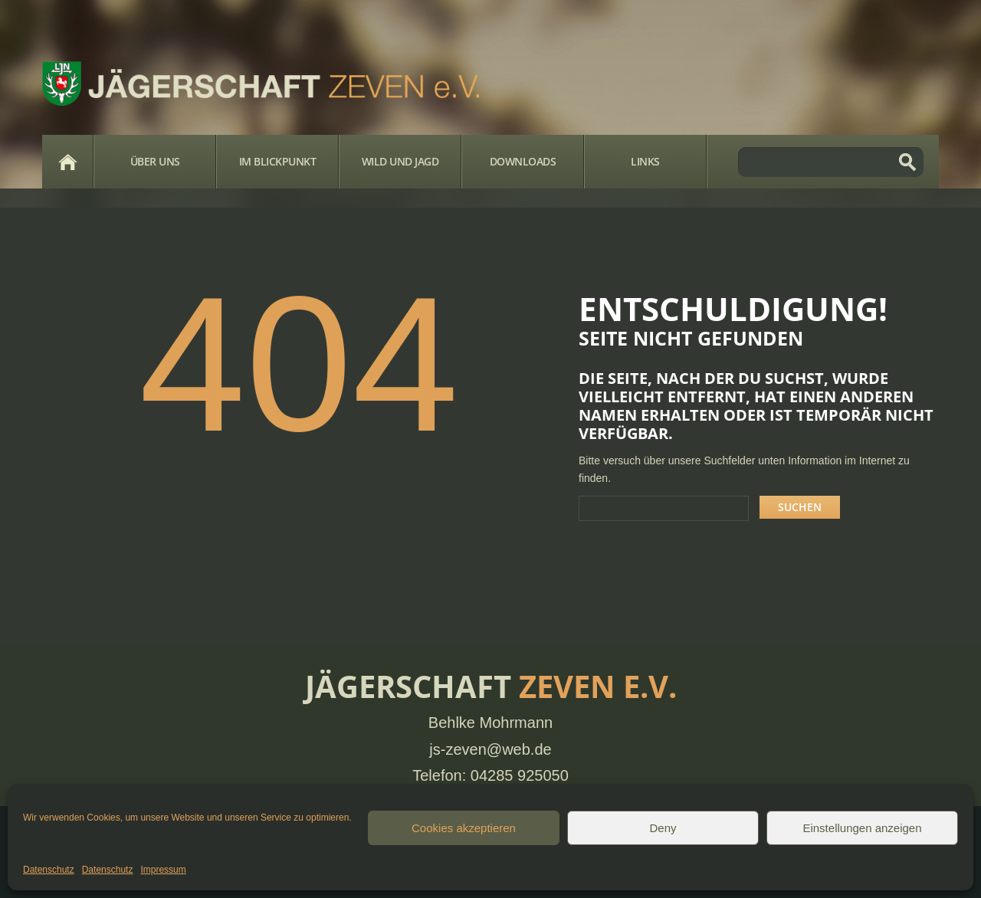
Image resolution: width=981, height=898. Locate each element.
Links (645, 161)
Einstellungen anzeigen (861, 827)
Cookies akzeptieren (464, 827)
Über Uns (155, 161)
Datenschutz (48, 869)
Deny (662, 827)
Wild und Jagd (400, 161)
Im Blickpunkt (278, 161)
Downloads (523, 161)
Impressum (162, 869)
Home (67, 161)
